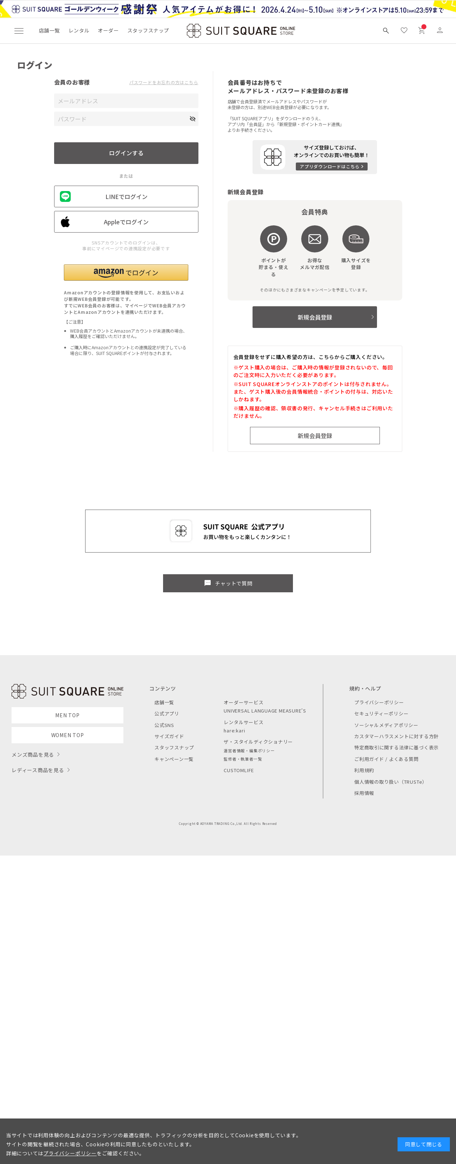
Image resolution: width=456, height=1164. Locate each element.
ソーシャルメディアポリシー (386, 725)
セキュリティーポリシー (381, 713)
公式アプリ (166, 713)
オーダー (108, 30)
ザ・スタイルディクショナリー (258, 741)
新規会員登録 (315, 317)
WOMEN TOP (67, 735)
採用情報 (364, 792)
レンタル (79, 30)
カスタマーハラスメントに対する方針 (396, 736)
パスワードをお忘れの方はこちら (163, 82)
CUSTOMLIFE (239, 770)
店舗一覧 (49, 30)
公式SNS (164, 725)
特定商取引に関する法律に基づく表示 (396, 747)
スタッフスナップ (148, 30)
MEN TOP (67, 715)
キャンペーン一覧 (174, 759)
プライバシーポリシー (379, 702)
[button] (126, 272)
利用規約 (364, 770)
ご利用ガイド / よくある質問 (386, 759)
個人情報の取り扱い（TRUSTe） (390, 781)
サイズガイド (169, 736)
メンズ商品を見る (33, 754)
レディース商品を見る (38, 770)
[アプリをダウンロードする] (315, 157)
